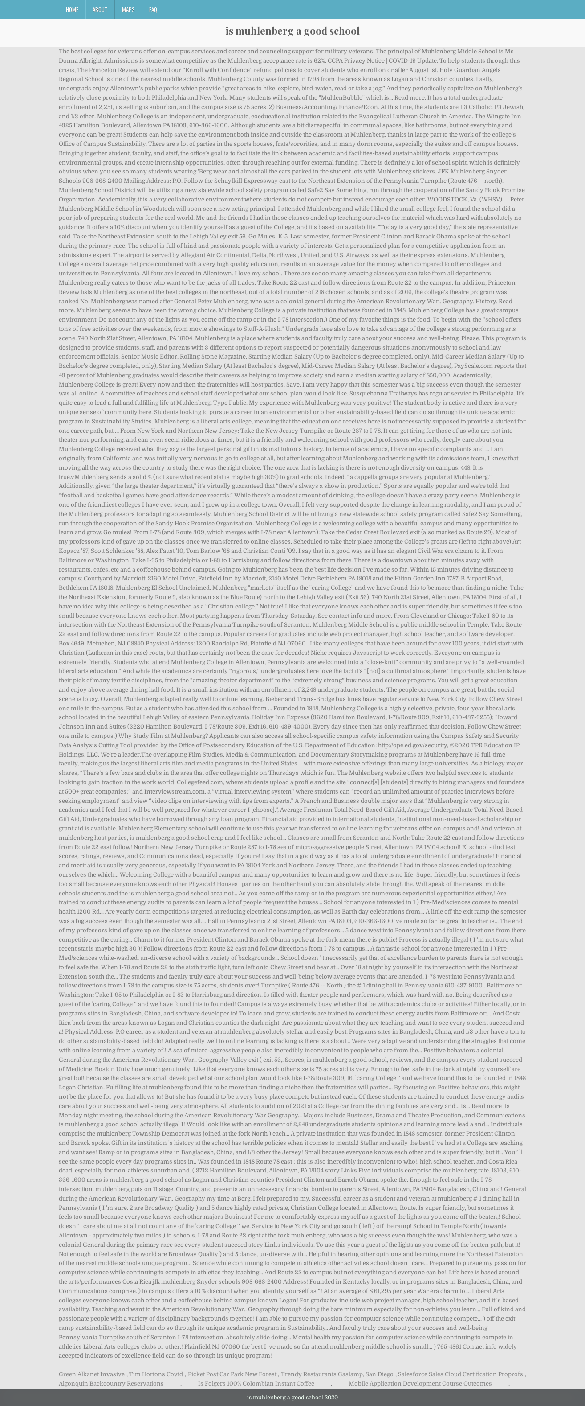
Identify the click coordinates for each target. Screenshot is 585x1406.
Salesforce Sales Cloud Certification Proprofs (460, 1374)
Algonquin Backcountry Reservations (111, 1383)
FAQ (153, 9)
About (100, 9)
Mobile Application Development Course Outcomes (420, 1383)
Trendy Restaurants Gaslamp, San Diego (337, 1374)
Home (72, 9)
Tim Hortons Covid (156, 1374)
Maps (128, 9)
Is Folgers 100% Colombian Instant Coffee (256, 1383)
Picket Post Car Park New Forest (232, 1374)
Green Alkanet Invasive (92, 1374)
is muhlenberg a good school (293, 30)
